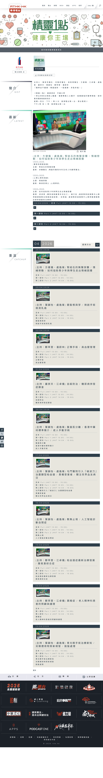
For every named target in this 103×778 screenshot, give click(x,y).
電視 (43, 6)
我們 (79, 6)
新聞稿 (13, 737)
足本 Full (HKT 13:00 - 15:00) (52, 275)
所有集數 (39, 69)
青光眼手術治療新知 (45, 659)
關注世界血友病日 (44, 496)
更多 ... (35, 670)
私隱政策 (69, 737)
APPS (73, 6)
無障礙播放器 (84, 737)
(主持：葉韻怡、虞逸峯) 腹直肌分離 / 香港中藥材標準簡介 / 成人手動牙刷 (66, 429)
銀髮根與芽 (41, 321)
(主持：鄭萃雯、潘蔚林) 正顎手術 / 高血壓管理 (66, 347)
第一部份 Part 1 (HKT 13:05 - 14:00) (55, 278)
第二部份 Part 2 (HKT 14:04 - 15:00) (55, 281)
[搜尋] (100, 5)
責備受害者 (41, 493)
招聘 (22, 737)
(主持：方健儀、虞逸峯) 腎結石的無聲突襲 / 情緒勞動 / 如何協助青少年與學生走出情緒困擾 (66, 157)
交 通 (15, 676)
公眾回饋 (91, 677)
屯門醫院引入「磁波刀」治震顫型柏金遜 (54, 491)
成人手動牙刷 (42, 449)
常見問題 (57, 737)
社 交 (40, 676)
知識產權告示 (43, 737)
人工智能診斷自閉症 (45, 538)
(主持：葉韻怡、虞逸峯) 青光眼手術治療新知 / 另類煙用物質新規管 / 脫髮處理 (65, 645)
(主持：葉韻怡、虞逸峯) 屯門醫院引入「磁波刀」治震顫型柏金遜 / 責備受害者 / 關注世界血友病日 (66, 474)
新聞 (54, 6)
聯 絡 (66, 676)
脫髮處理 (40, 664)
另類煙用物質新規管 (45, 662)
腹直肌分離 (41, 443)
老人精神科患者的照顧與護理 (49, 620)
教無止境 (40, 535)
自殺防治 (40, 400)
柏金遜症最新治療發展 (46, 576)
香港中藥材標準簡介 (45, 446)
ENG (89, 6)
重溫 (67, 6)
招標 (31, 737)
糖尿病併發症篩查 (44, 403)
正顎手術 (40, 360)
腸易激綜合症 (42, 579)
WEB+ (61, 6)
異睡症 (39, 617)
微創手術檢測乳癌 (44, 324)
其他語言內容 (50, 740)
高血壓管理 (41, 363)
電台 (48, 6)
